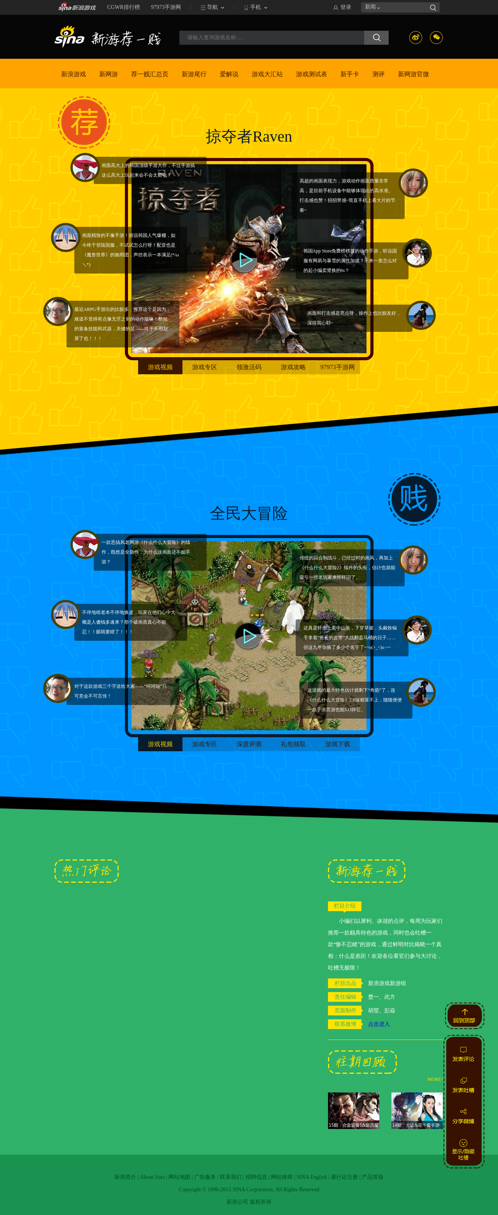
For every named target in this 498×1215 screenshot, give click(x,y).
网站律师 (282, 1177)
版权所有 (261, 1202)
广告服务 (205, 1177)
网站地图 (179, 1177)
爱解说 (229, 74)
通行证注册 (344, 1177)
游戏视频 (160, 367)
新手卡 (349, 74)
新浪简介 (125, 1177)
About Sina (152, 1177)
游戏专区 (204, 367)
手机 (255, 7)
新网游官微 (413, 74)
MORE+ (436, 1079)
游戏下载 (337, 744)
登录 (345, 7)
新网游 (108, 74)
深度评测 (249, 744)
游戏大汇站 (267, 74)
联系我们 (231, 1177)
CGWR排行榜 (123, 7)
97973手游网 (166, 7)
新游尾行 (194, 74)
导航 (212, 7)
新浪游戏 (73, 74)
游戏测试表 (311, 74)
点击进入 (379, 1024)
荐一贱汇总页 (149, 74)
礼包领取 (293, 744)
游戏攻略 (293, 367)
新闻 (370, 7)
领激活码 (249, 367)
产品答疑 (373, 1177)
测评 (378, 74)
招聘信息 (256, 1177)
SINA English (311, 1177)
